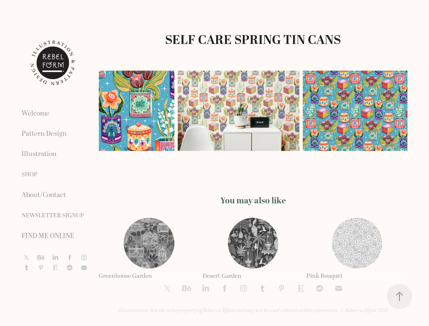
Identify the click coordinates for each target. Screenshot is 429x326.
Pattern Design (44, 134)
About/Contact (44, 195)
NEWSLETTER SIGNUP (53, 215)
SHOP (30, 174)
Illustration (39, 154)
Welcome (35, 113)
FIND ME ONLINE (48, 236)
